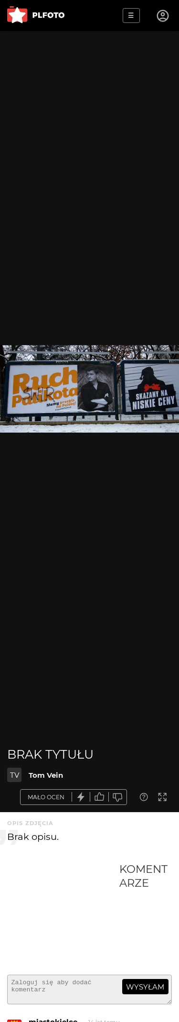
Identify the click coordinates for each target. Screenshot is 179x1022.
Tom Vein (46, 775)
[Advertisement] (63, 915)
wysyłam (145, 986)
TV (14, 775)
